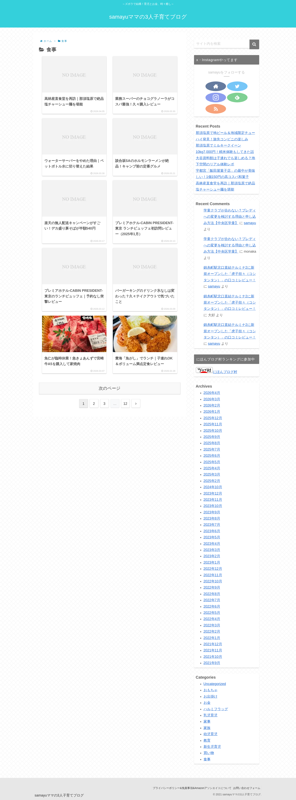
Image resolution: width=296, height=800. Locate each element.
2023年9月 (212, 512)
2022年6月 (212, 606)
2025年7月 (212, 449)
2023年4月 (212, 544)
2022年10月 (213, 581)
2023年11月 (213, 500)
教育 (207, 740)
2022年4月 (212, 619)
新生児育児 (212, 747)
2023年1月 (212, 562)
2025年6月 (212, 456)
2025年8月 (212, 443)
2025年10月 (213, 431)
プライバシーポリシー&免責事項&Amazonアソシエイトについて (188, 788)
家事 (207, 721)
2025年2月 (212, 481)
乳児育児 (210, 715)
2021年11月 (213, 650)
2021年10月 (213, 657)
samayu (250, 223)
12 (125, 414)
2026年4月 (212, 393)
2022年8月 (212, 594)
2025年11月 (213, 424)
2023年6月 (212, 531)
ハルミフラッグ (216, 709)
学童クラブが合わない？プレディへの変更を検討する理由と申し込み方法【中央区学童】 (230, 216)
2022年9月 (212, 587)
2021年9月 (212, 663)
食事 (207, 759)
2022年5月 (212, 613)
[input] (226, 44)
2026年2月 (212, 405)
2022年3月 (212, 625)
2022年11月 (213, 575)
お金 (207, 703)
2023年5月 (212, 537)
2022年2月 (212, 631)
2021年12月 (213, 644)
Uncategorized (215, 684)
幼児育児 (210, 734)
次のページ (110, 399)
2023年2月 (212, 556)
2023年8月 (212, 518)
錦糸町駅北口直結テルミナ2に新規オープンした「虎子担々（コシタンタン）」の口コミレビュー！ (230, 274)
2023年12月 (213, 493)
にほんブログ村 (216, 372)
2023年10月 (213, 506)
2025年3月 (212, 474)
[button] (254, 44)
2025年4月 (212, 468)
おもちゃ (210, 690)
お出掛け (210, 696)
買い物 (209, 753)
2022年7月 (212, 600)
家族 (207, 728)
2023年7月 (212, 525)
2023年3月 (212, 550)
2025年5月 (212, 462)
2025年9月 (212, 437)
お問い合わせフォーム (245, 788)
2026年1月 (212, 412)
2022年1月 (212, 638)
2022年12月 (213, 569)
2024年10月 (213, 487)
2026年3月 (212, 399)
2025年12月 (213, 418)
